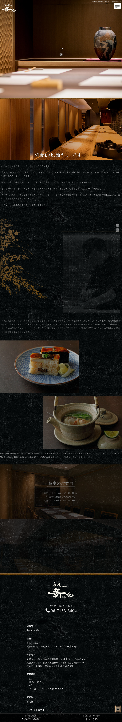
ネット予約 (91, 718)
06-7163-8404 (61, 609)
